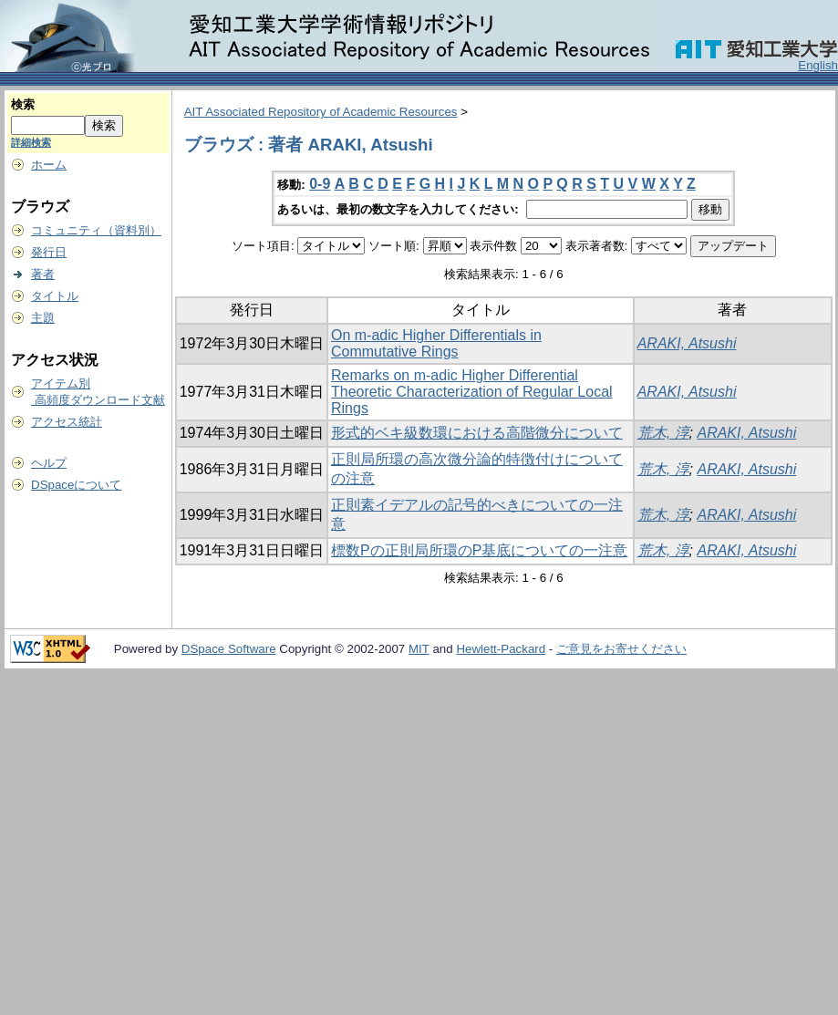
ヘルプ (49, 463)
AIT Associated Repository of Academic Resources (321, 112)
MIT (419, 649)
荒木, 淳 (663, 432)
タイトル (54, 296)
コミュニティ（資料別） (96, 230)
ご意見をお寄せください (621, 649)
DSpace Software (228, 649)
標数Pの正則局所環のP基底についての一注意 (479, 550)
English (818, 65)
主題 (43, 318)
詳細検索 (31, 142)
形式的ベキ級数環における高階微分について (477, 432)
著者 (43, 274)
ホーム (49, 164)
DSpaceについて (76, 485)
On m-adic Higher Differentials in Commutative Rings (436, 343)
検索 (23, 104)
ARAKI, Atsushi (687, 343)
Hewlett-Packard (500, 649)
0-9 (319, 184)
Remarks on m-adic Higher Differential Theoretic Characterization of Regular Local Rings (472, 392)
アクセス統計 (66, 422)
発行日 (49, 252)
